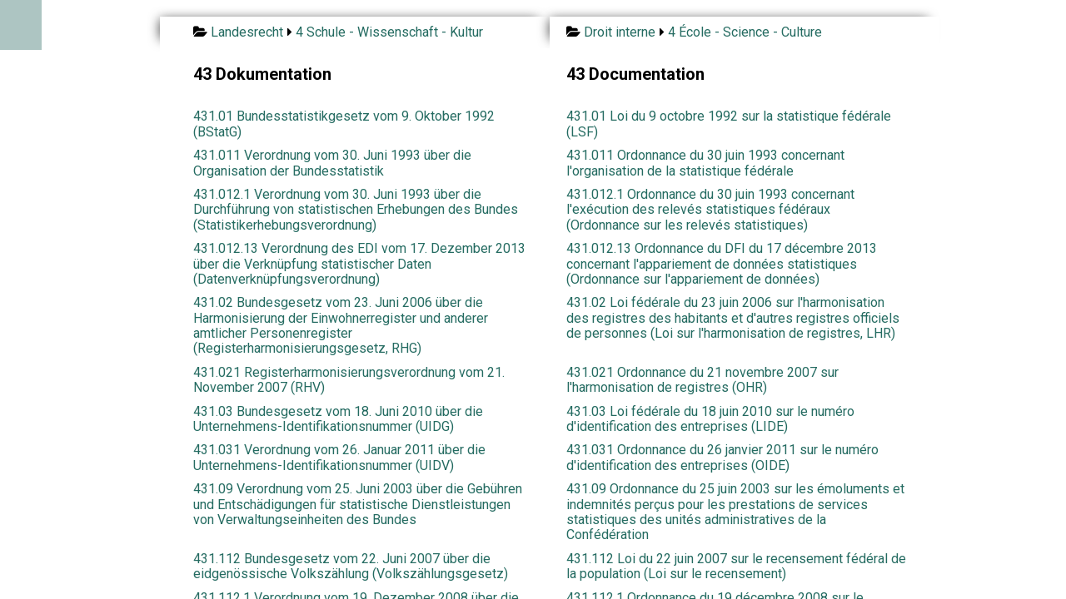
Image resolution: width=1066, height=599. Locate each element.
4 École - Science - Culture (745, 32)
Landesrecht (247, 32)
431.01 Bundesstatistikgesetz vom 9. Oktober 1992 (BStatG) (344, 123)
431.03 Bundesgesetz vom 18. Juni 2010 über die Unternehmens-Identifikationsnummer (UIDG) (338, 418)
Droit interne (619, 32)
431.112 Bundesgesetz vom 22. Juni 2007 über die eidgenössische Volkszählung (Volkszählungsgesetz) (350, 566)
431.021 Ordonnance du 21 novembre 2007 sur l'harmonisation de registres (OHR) (702, 379)
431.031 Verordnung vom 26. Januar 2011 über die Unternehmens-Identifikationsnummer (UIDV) (339, 457)
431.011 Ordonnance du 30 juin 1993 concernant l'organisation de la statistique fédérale (705, 162)
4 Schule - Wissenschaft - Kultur (389, 32)
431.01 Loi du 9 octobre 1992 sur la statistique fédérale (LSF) (728, 123)
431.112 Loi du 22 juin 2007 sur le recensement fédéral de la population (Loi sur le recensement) (736, 566)
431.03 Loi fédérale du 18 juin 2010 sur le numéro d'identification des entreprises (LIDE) (710, 418)
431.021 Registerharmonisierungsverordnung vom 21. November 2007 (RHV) (349, 379)
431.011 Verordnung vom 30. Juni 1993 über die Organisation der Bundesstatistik (332, 162)
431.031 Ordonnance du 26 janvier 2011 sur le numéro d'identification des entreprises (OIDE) (722, 457)
